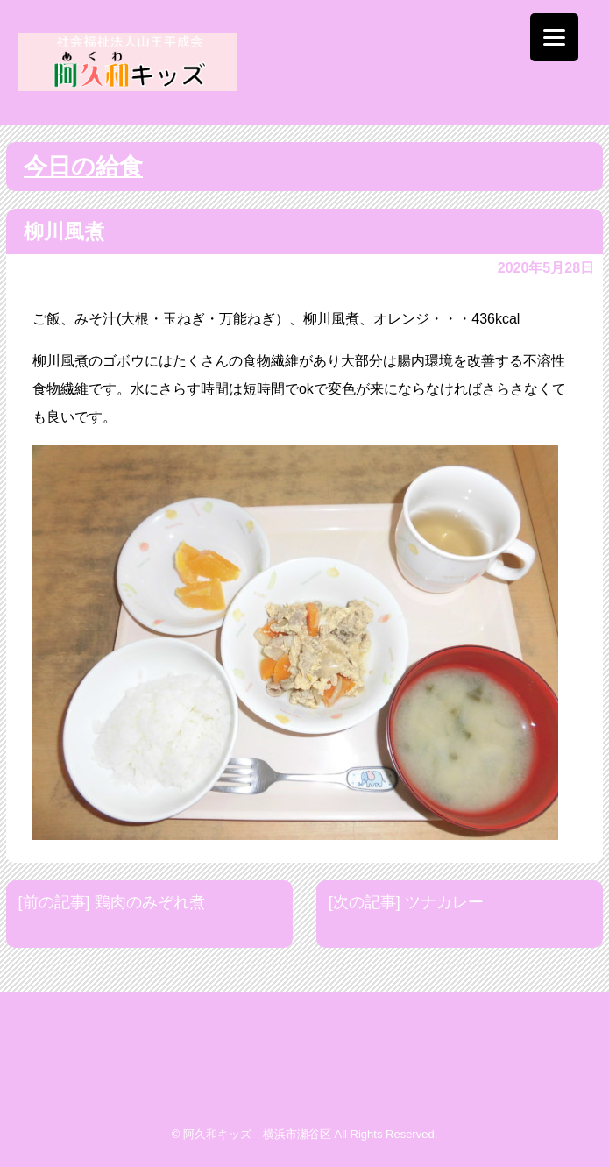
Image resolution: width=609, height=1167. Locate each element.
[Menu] (554, 37)
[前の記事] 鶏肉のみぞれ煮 (111, 902)
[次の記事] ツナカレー (406, 902)
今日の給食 (83, 166)
